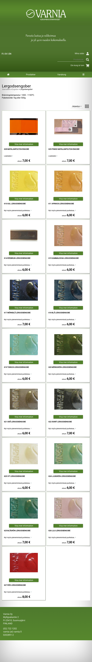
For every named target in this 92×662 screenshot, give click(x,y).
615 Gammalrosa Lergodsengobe (63, 258)
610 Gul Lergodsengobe (15, 204)
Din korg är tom (80, 65)
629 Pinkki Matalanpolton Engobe (63, 149)
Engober (15, 89)
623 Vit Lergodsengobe (14, 476)
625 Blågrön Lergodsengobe (17, 531)
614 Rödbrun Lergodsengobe (17, 258)
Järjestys (77, 106)
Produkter (30, 74)
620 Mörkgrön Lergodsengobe (62, 367)
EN (10, 54)
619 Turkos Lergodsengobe (16, 367)
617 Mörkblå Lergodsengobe (17, 313)
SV (6, 54)
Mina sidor (82, 53)
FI (2, 54)
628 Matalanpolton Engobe (16, 149)
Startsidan (6, 89)
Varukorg (61, 74)
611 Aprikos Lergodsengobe (61, 204)
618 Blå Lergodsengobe (59, 313)
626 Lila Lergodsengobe (59, 531)
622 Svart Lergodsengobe (60, 422)
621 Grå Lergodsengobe (15, 422)
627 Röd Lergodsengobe (15, 585)
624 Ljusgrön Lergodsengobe (62, 476)
